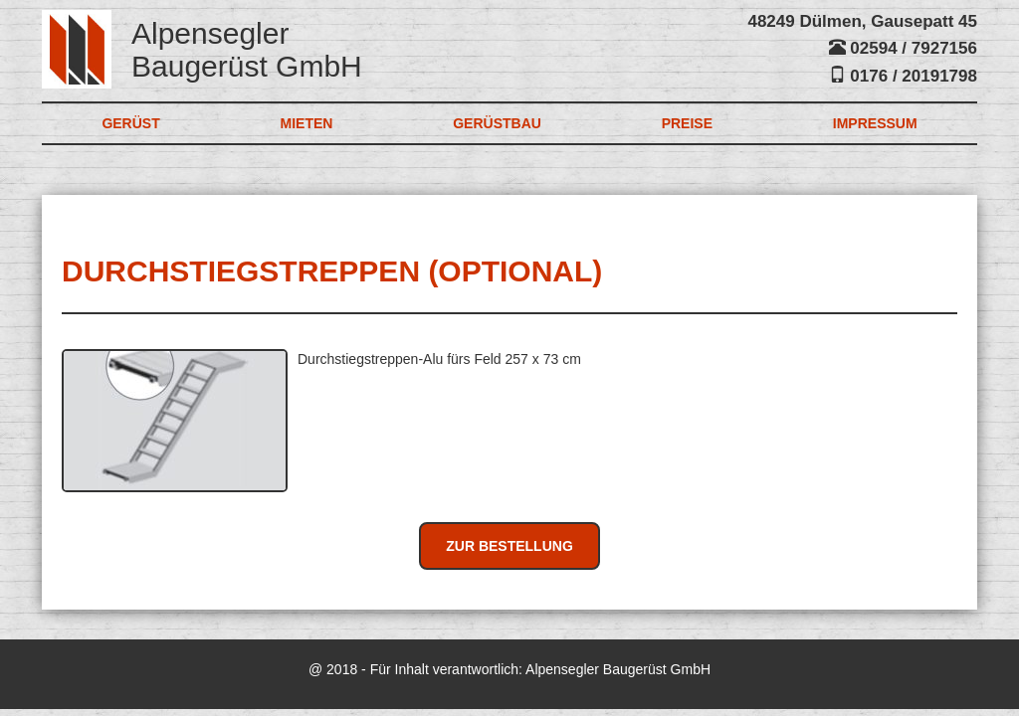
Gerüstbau (497, 123)
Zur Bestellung (509, 546)
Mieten (307, 123)
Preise (687, 123)
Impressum (875, 123)
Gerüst (130, 123)
